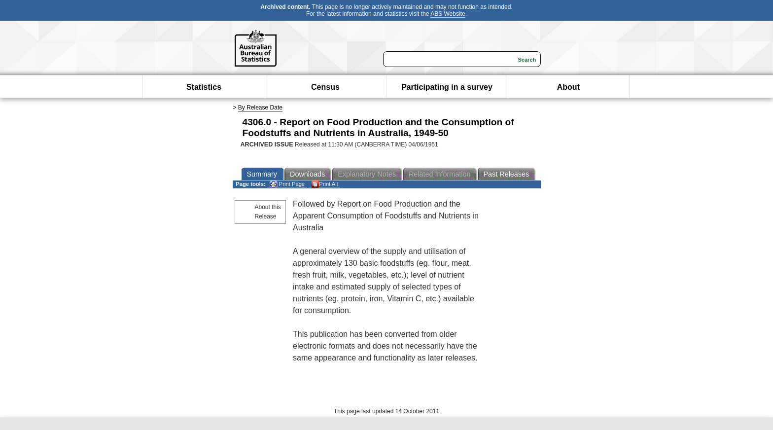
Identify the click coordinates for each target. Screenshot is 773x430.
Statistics (203, 87)
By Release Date (260, 107)
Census (325, 87)
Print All (324, 184)
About (568, 87)
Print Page (287, 184)
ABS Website (447, 13)
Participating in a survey (446, 87)
